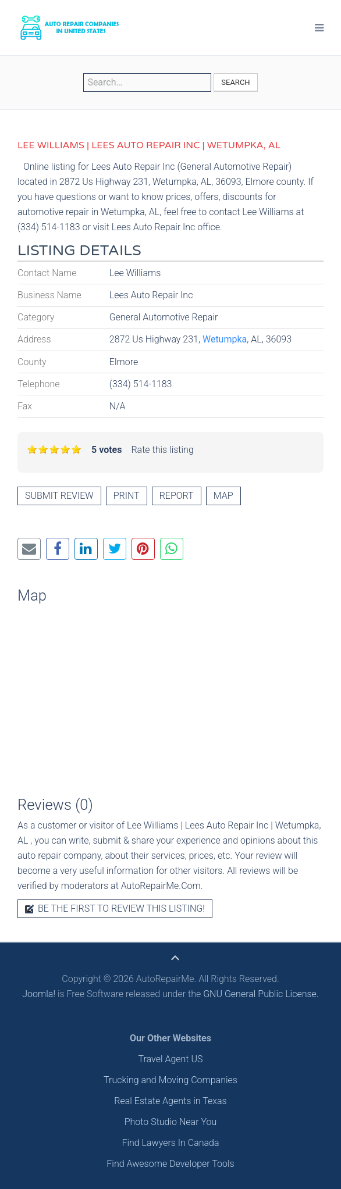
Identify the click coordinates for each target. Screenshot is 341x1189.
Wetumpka (225, 339)
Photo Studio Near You (171, 1121)
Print (126, 495)
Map (223, 495)
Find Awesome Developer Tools (170, 1163)
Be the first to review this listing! (115, 908)
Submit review (59, 495)
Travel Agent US (170, 1059)
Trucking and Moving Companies (170, 1080)
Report (176, 495)
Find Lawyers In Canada (170, 1142)
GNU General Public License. (261, 993)
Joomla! (38, 993)
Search (235, 82)
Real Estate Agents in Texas (170, 1100)
